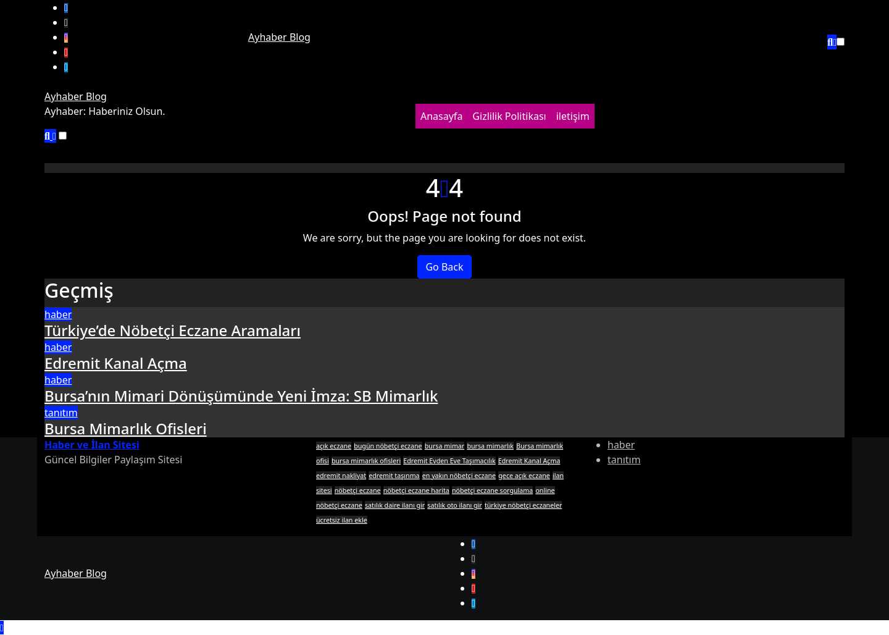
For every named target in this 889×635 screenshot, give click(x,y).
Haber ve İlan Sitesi (92, 445)
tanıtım (61, 412)
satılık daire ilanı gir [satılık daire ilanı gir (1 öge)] (395, 505)
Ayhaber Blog (279, 37)
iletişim (573, 116)
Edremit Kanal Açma (115, 363)
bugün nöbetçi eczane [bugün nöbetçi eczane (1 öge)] (388, 446)
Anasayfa (441, 116)
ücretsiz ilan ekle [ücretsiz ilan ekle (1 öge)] (341, 520)
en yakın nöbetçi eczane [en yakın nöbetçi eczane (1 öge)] (459, 475)
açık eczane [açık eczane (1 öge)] (333, 446)
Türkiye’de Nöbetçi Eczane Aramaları (172, 330)
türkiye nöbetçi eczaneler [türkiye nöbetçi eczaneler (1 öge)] (523, 505)
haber (58, 314)
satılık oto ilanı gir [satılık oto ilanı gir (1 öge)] (454, 505)
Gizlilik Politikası (509, 116)
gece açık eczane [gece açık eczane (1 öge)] (523, 475)
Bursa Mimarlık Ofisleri (125, 428)
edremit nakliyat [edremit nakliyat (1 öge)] (341, 475)
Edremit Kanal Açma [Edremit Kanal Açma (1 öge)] (529, 460)
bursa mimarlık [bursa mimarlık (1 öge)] (490, 446)
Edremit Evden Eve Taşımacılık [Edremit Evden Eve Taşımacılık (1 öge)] (449, 460)
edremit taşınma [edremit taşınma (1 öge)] (394, 475)
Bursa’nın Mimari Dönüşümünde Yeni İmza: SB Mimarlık (241, 395)
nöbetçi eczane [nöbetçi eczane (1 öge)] (358, 490)
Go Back (444, 267)
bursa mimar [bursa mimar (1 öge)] (444, 446)
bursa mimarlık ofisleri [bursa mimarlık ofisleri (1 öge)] (366, 460)
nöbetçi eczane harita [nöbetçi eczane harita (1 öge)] (416, 490)
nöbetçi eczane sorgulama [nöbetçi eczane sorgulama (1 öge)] (492, 490)
